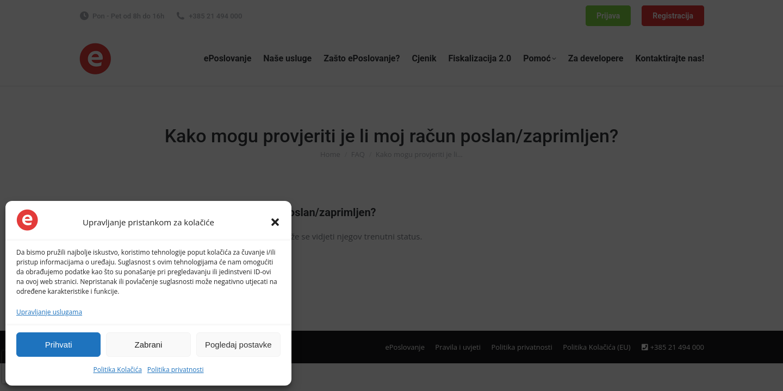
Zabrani (149, 344)
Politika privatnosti (175, 369)
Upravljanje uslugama (49, 312)
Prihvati (58, 344)
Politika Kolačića (117, 369)
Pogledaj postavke (238, 344)
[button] (275, 222)
